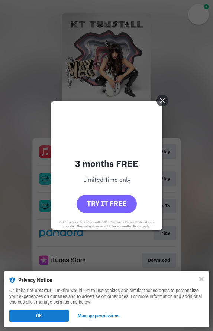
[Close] (201, 279)
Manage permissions (99, 315)
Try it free (106, 203)
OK (39, 315)
